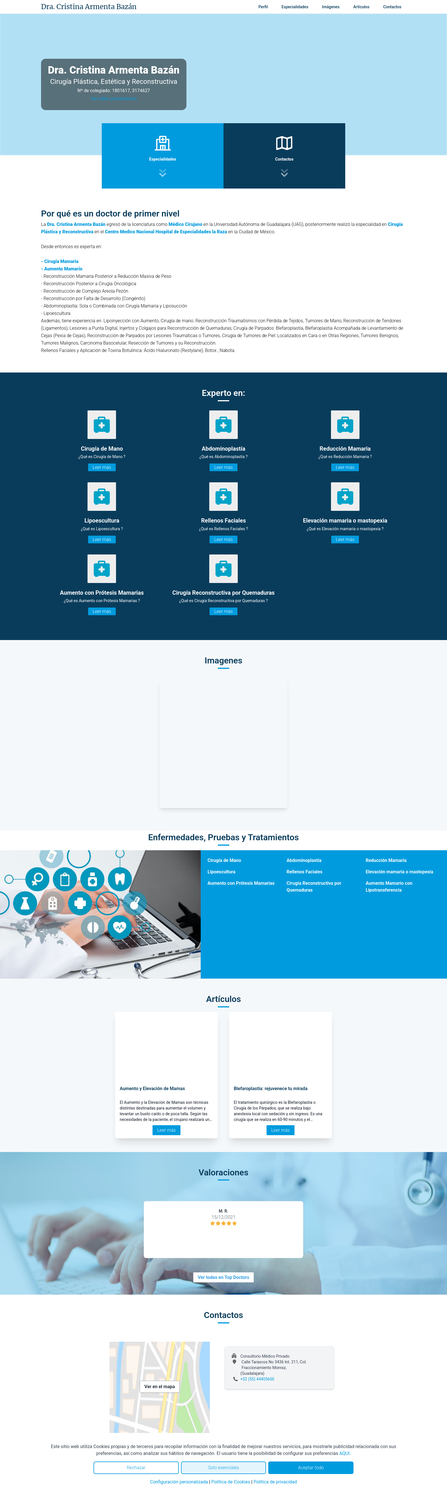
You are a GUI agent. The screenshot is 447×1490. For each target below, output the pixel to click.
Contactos (392, 7)
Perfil (263, 7)
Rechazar (136, 1467)
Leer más (102, 467)
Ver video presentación (114, 98)
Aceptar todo (311, 1467)
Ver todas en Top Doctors (223, 1277)
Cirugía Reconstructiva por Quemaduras (314, 886)
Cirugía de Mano (224, 860)
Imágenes (331, 7)
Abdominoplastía (304, 860)
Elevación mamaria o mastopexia (399, 871)
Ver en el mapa (160, 1386)
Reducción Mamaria (386, 860)
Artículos (361, 7)
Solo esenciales (223, 1467)
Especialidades (295, 7)
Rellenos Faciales (304, 871)
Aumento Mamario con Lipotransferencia (389, 886)
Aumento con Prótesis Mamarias (241, 883)
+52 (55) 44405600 (257, 1379)
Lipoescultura (221, 871)
